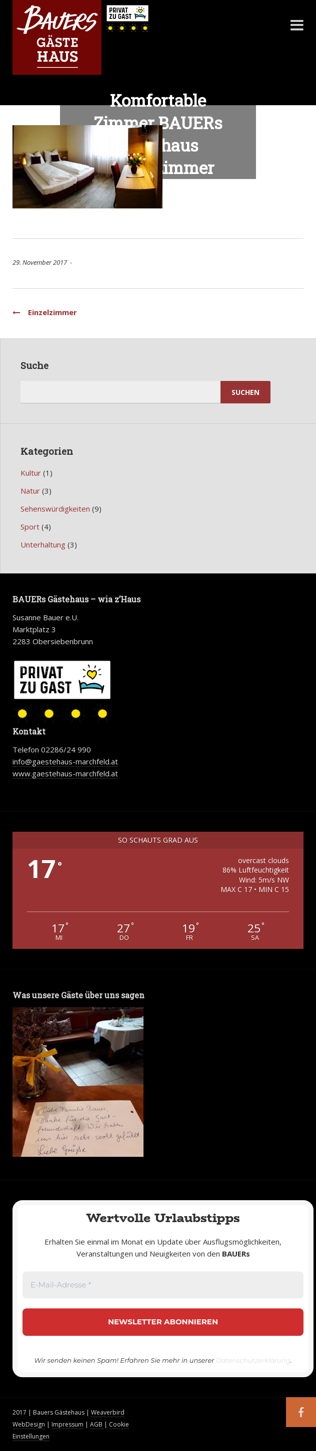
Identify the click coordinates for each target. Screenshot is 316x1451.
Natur (30, 491)
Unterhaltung (43, 544)
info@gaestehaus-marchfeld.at (65, 761)
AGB (97, 1424)
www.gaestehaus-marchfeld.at (65, 773)
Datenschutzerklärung (253, 1360)
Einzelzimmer (44, 312)
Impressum (68, 1424)
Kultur (30, 473)
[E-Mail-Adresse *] (163, 1285)
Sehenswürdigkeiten (55, 509)
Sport (30, 527)
